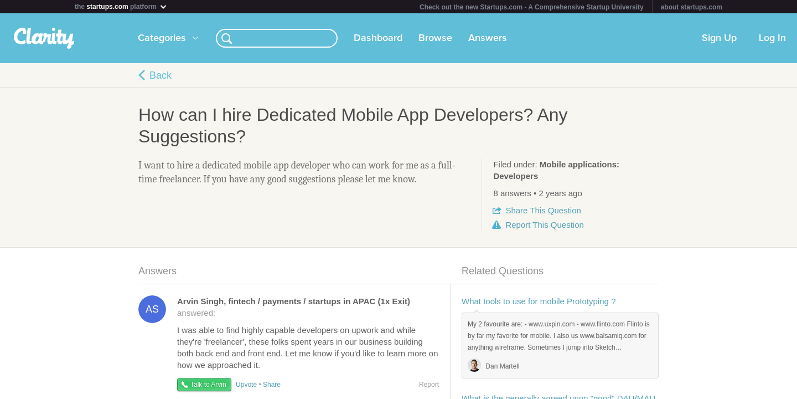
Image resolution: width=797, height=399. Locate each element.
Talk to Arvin (208, 384)
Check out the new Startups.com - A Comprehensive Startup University (532, 7)
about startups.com (691, 7)
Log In (772, 38)
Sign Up (719, 38)
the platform (121, 6)
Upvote (246, 384)
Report (544, 224)
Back (160, 75)
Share (543, 210)
